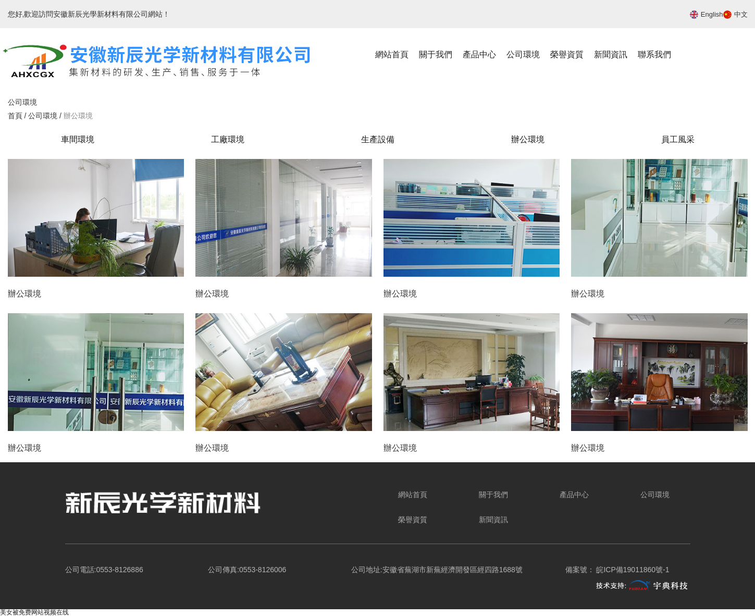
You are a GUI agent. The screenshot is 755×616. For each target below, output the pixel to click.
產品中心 (479, 54)
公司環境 (523, 54)
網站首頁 (392, 54)
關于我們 (435, 54)
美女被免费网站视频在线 (34, 612)
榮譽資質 (567, 54)
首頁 (16, 116)
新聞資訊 (610, 54)
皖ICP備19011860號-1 (632, 569)
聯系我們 (654, 54)
